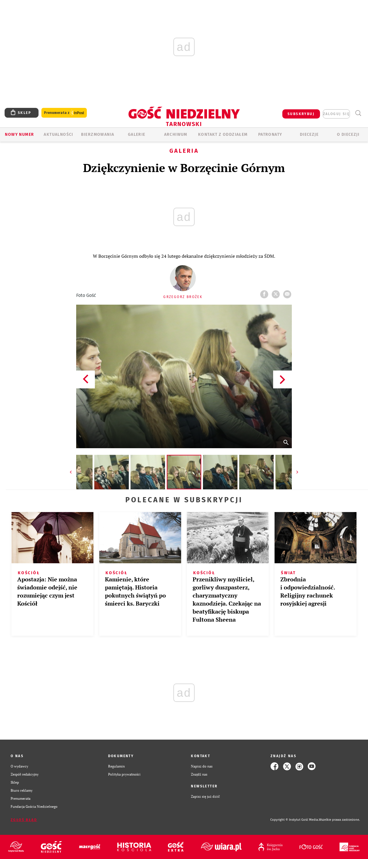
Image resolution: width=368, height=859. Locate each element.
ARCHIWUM (175, 134)
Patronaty (270, 134)
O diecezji (348, 134)
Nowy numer (19, 134)
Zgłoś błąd (24, 820)
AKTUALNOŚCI (58, 134)
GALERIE (136, 134)
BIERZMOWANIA (97, 134)
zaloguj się (336, 114)
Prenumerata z (64, 113)
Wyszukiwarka (358, 113)
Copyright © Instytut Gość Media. (294, 820)
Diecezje (309, 134)
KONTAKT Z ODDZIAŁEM (223, 134)
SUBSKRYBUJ (301, 114)
